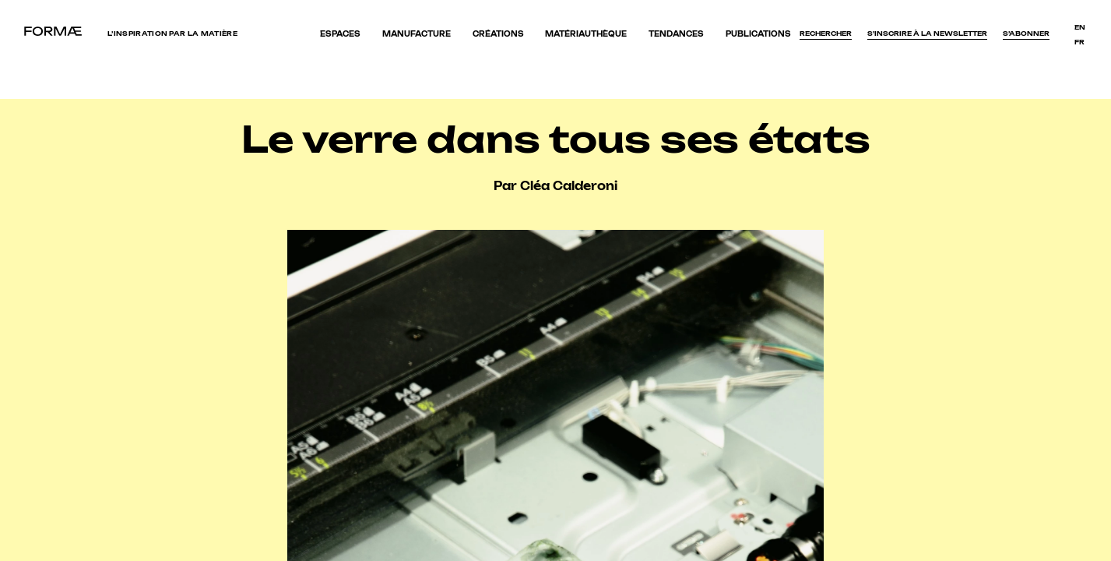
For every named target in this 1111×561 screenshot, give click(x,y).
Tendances (676, 34)
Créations (498, 34)
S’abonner (1026, 33)
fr (1079, 42)
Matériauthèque (586, 34)
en (1079, 27)
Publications (758, 34)
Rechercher (826, 33)
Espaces (340, 34)
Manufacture (416, 34)
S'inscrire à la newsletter (927, 33)
